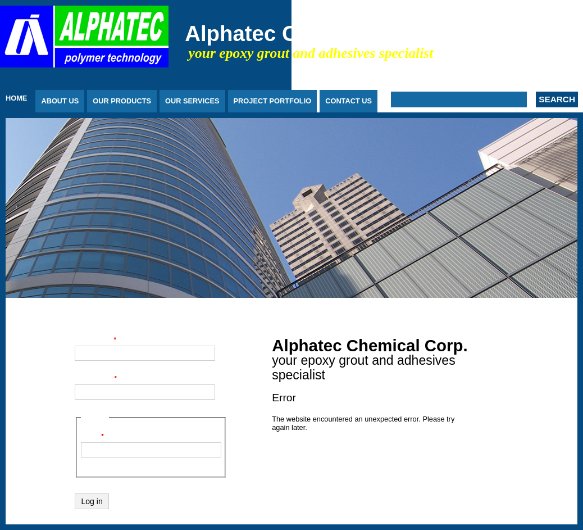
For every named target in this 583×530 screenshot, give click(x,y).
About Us (60, 101)
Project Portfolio (273, 101)
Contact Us (348, 101)
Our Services (192, 101)
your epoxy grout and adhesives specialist (311, 53)
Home (16, 98)
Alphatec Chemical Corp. (312, 33)
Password (96, 378)
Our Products (122, 101)
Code (92, 436)
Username (95, 339)
